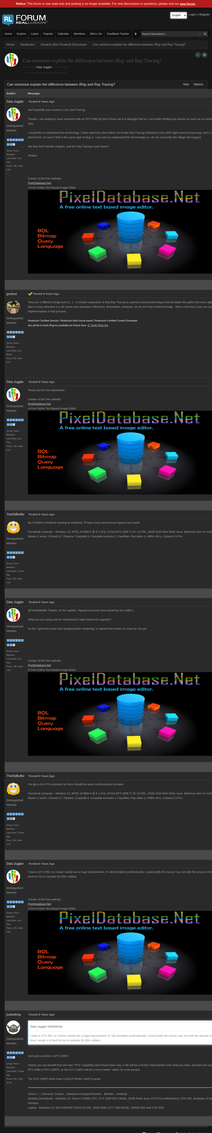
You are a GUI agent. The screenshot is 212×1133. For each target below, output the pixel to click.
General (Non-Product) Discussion (63, 44)
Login (192, 14)
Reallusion (28, 44)
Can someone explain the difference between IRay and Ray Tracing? (139, 44)
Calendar (63, 34)
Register (204, 14)
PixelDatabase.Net (39, 183)
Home (8, 34)
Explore (21, 34)
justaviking (13, 1014)
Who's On (96, 34)
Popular (48, 34)
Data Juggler (44, 67)
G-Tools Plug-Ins (98, 325)
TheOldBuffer (15, 514)
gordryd (11, 294)
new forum (187, 4)
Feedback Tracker (118, 34)
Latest (35, 34)
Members (79, 34)
